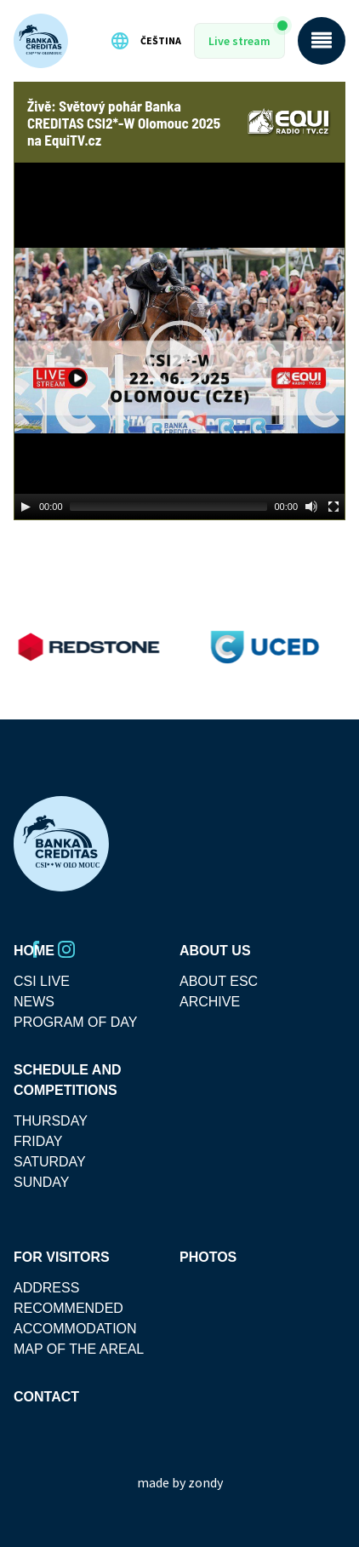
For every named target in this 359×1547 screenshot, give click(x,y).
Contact (46, 1396)
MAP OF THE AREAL (79, 1349)
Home (34, 950)
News (34, 1001)
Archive (210, 1001)
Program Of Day (76, 1022)
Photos (208, 1257)
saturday (50, 1162)
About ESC (219, 981)
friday (38, 1141)
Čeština (145, 41)
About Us (215, 950)
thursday (51, 1121)
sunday (42, 1182)
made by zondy (180, 1482)
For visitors (62, 1257)
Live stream (239, 41)
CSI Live (42, 981)
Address (46, 1288)
